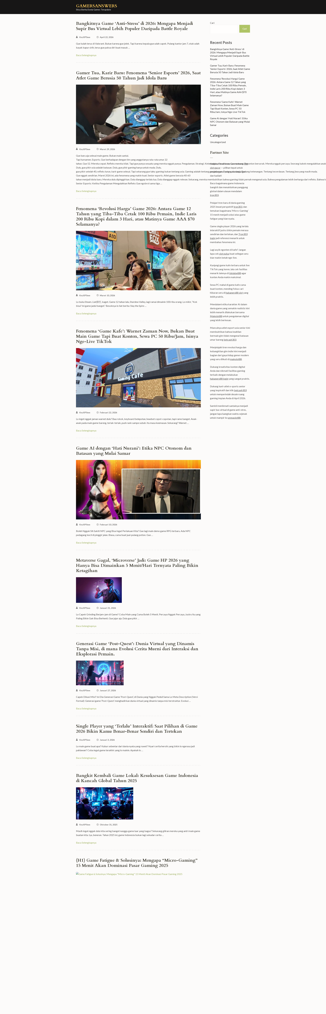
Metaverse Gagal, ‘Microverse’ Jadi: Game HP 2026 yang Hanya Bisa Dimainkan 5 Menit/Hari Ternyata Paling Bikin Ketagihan (137, 565)
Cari (212, 22)
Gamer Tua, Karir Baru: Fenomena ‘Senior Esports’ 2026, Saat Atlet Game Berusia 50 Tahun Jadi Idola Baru (138, 75)
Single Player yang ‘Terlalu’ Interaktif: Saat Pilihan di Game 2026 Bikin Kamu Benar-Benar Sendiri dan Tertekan (136, 728)
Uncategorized (218, 142)
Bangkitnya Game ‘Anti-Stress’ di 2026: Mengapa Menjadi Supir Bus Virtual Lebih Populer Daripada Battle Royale (134, 26)
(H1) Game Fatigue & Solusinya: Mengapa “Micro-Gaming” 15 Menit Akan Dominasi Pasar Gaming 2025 (136, 863)
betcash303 (230, 339)
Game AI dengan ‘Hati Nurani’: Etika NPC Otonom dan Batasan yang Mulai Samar (134, 450)
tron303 (214, 195)
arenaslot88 (234, 417)
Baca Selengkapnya (86, 55)
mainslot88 (236, 359)
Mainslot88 (216, 316)
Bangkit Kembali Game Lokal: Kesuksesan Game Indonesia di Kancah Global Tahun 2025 (137, 778)
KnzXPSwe (84, 37)
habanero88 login (219, 378)
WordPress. (216, 1009)
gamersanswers (96, 6)
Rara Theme (187, 1009)
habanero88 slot (234, 292)
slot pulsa (224, 253)
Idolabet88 (235, 273)
